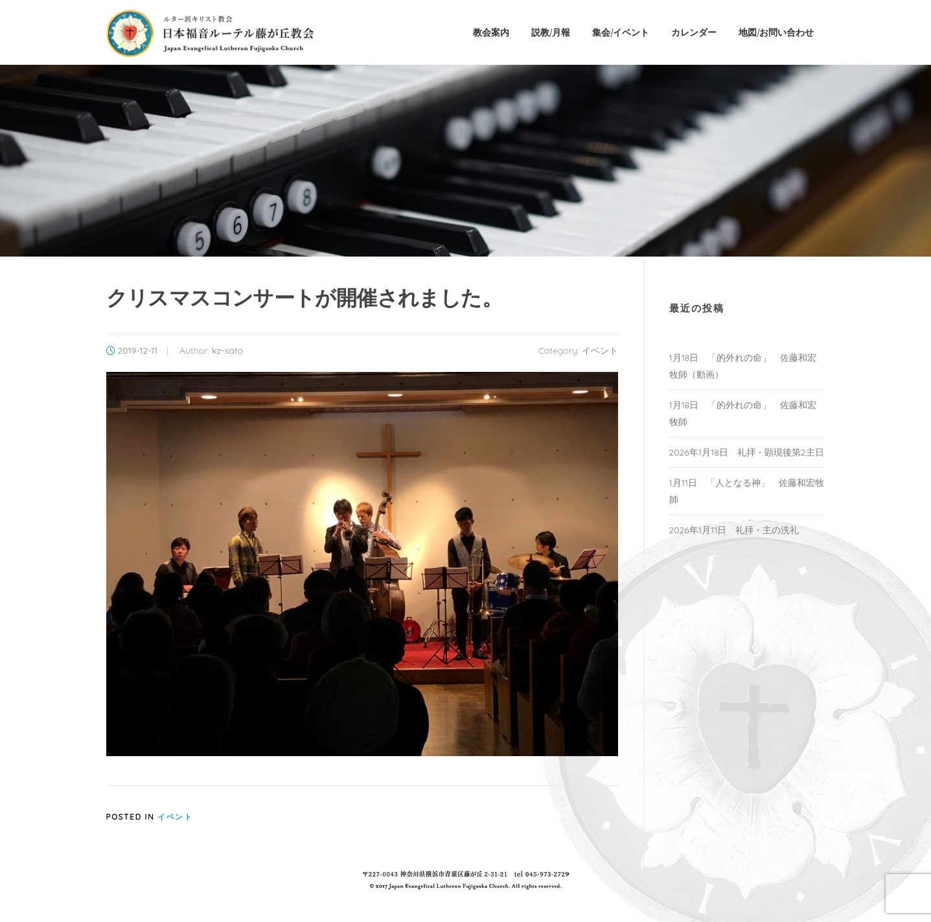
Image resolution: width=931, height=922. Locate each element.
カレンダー (694, 32)
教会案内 (491, 32)
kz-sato (227, 350)
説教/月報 (550, 32)
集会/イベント (620, 32)
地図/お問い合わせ (776, 32)
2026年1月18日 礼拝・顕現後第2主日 (746, 452)
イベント (600, 350)
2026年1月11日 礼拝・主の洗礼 (734, 530)
